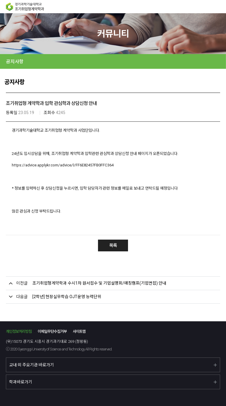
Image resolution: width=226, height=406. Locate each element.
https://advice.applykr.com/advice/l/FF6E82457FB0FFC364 (63, 165)
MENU (219, 6)
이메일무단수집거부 (52, 331)
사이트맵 (79, 331)
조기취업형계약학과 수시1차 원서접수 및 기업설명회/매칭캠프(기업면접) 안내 (99, 283)
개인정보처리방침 (19, 331)
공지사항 (15, 61)
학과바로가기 (20, 382)
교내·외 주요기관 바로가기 (31, 364)
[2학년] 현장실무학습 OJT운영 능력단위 (66, 296)
